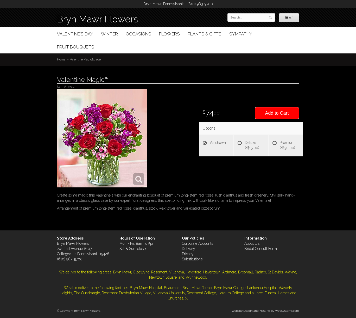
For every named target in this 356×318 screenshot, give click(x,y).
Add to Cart (277, 113)
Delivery (188, 249)
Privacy (188, 254)
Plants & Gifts (204, 33)
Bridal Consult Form (260, 249)
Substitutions (192, 259)
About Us (251, 243)
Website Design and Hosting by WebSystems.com (265, 311)
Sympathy (240, 33)
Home (61, 59)
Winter (109, 33)
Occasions (138, 33)
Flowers (169, 33)
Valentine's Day (75, 33)
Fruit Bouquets (75, 47)
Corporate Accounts (197, 243)
